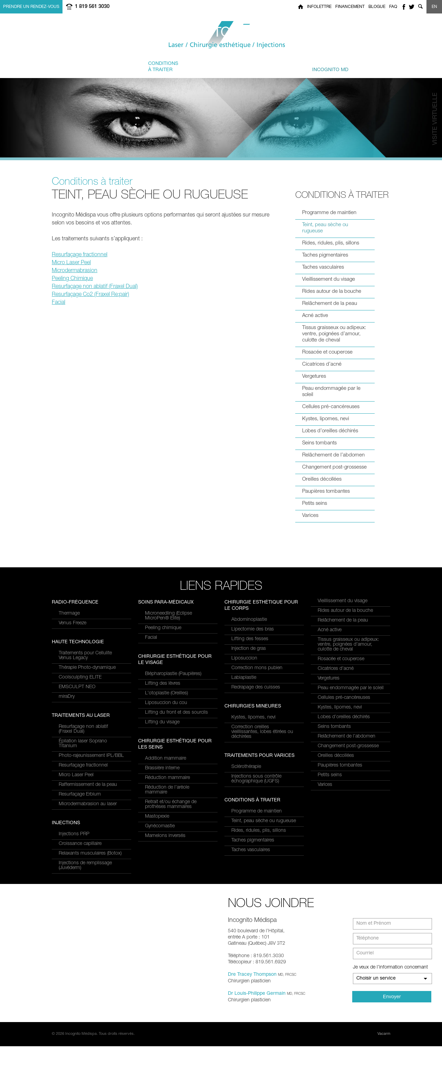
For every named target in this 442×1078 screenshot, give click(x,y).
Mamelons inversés (165, 899)
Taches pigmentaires (325, 255)
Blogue (376, 7)
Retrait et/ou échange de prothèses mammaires (170, 868)
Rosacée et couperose (327, 352)
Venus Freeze (72, 730)
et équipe (264, 67)
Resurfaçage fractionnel (79, 255)
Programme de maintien (329, 212)
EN (434, 7)
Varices (310, 515)
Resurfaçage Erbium (80, 681)
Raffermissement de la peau (88, 671)
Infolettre (319, 7)
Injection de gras (248, 648)
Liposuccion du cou (166, 766)
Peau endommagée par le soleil (331, 391)
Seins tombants (319, 443)
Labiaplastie (243, 677)
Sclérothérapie (246, 766)
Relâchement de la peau (329, 303)
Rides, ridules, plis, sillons (330, 243)
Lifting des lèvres (162, 747)
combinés (214, 67)
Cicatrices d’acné (322, 364)
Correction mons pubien (256, 668)
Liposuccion (244, 658)
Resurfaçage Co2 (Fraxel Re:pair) (90, 295)
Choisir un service (376, 1010)
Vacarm (383, 1066)
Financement (350, 7)
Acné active (315, 315)
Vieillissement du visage (328, 279)
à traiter (163, 67)
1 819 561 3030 (92, 6)
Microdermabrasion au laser (88, 691)
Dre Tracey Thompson (252, 1006)
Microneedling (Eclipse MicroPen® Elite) (168, 680)
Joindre (372, 67)
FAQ (393, 7)
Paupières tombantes (326, 491)
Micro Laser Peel (71, 263)
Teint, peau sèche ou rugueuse (325, 228)
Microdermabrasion (74, 271)
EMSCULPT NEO (77, 794)
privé (322, 67)
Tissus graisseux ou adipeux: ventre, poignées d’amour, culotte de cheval (334, 334)
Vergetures (314, 376)
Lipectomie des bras (252, 629)
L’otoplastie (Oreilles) (166, 757)
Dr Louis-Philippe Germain (257, 1025)
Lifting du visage (162, 786)
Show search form (420, 6)
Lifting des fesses (249, 639)
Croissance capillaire (166, 623)
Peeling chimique (163, 692)
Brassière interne (162, 832)
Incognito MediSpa (221, 35)
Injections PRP (160, 613)
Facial (58, 303)
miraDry (67, 804)
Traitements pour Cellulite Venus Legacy (85, 763)
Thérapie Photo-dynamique (87, 775)
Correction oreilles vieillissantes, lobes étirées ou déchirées (262, 732)
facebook (404, 6)
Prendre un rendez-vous (31, 7)
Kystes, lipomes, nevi (325, 419)
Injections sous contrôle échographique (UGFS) (256, 779)
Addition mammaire (165, 822)
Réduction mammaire (167, 841)
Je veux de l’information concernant (390, 999)
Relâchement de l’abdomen (333, 455)
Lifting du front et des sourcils (176, 776)
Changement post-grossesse (334, 467)
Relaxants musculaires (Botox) (176, 633)
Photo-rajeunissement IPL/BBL (91, 642)
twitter (412, 6)
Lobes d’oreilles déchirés (330, 431)
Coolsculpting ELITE (80, 784)
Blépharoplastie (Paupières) (173, 737)
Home (300, 6)
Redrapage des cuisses (255, 687)
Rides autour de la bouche (331, 291)
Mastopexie (157, 880)
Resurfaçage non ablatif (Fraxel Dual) (95, 287)
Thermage (69, 721)
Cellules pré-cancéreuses (330, 407)
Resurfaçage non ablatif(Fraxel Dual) (83, 616)
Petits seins (314, 503)
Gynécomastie (160, 890)
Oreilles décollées (322, 479)
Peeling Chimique (72, 279)
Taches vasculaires (323, 267)
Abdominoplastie (249, 619)
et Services (111, 67)
